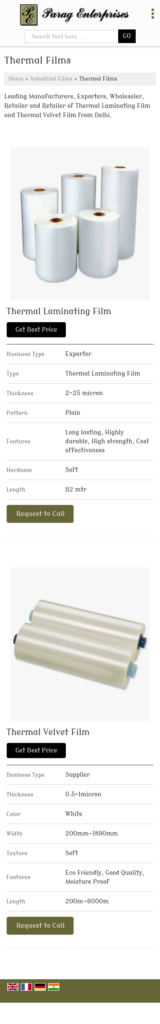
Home (16, 79)
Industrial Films (51, 79)
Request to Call (40, 514)
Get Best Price (36, 330)
